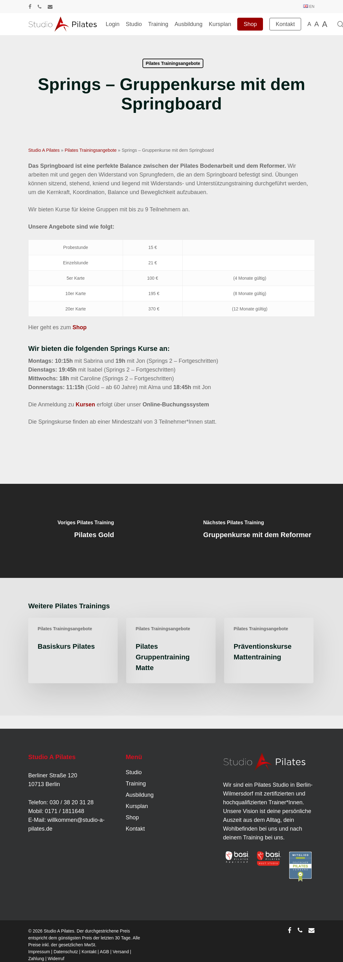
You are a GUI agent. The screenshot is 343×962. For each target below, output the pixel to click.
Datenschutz (66, 951)
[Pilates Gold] (86, 531)
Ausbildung (139, 795)
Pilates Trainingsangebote (173, 63)
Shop (132, 817)
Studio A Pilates (44, 150)
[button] (14, 948)
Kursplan (137, 806)
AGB (104, 951)
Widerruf (56, 958)
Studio (134, 772)
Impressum (39, 951)
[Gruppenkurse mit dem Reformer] (257, 531)
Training (136, 783)
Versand (121, 951)
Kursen (85, 404)
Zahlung (36, 958)
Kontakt (135, 829)
